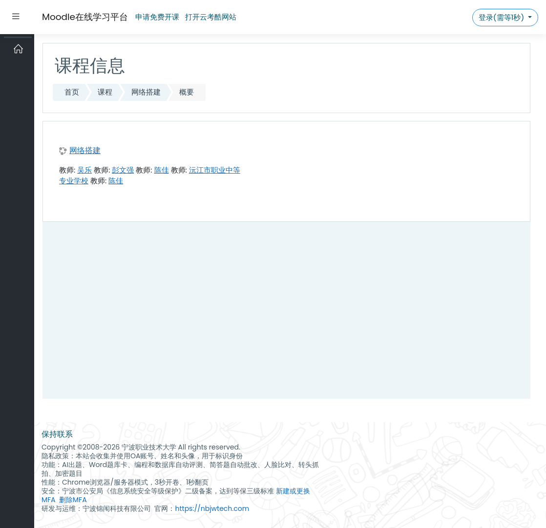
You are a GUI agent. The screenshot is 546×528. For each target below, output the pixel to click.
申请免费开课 (157, 17)
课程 (105, 92)
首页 (71, 92)
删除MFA (73, 500)
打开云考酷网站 (210, 17)
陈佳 (161, 170)
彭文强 (123, 170)
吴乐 (84, 170)
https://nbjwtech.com (212, 508)
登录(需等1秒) (502, 17)
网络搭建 (146, 92)
